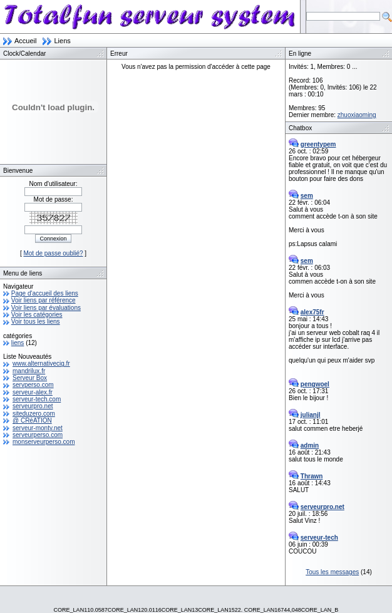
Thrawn (312, 476)
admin (310, 445)
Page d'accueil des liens (44, 293)
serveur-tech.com (37, 399)
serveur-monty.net (38, 428)
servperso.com (33, 384)
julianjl (311, 414)
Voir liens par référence (43, 300)
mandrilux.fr (29, 371)
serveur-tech (319, 537)
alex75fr (312, 312)
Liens (62, 40)
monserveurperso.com (44, 441)
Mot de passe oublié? (53, 253)
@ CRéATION (32, 420)
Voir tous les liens (35, 321)
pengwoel (315, 384)
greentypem (318, 144)
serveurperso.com (38, 434)
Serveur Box (30, 377)
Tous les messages (332, 572)
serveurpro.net (33, 406)
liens (17, 342)
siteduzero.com (34, 413)
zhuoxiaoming (357, 114)
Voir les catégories (37, 314)
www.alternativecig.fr (41, 363)
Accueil (25, 40)
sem (307, 195)
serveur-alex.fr (33, 392)
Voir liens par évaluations (46, 307)
